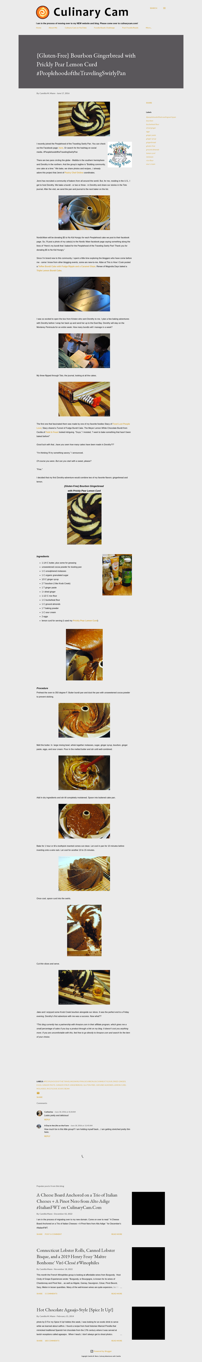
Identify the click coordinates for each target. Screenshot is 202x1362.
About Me (53, 28)
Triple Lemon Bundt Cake (49, 270)
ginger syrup (151, 139)
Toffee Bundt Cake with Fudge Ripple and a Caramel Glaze (66, 266)
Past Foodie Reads (130, 28)
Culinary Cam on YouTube (76, 28)
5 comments (51, 1293)
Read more (116, 1234)
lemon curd (150, 153)
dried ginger (151, 128)
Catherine (48, 1112)
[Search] (153, 8)
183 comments (52, 1341)
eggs (148, 131)
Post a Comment (53, 1234)
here (61, 148)
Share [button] (149, 103)
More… (149, 28)
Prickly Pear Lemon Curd (85, 621)
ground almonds (152, 149)
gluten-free (150, 146)
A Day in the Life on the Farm (56, 1125)
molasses (149, 157)
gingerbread (151, 142)
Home (38, 28)
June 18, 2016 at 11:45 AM (81, 1125)
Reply (47, 1119)
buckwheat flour (152, 124)
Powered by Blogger (101, 1351)
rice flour (149, 160)
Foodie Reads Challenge (104, 28)
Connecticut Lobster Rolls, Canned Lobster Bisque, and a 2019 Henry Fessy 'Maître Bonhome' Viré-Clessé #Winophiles (76, 1256)
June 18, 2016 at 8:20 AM (65, 1112)
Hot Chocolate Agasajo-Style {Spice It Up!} (75, 1310)
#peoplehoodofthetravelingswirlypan (161, 117)
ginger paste (151, 135)
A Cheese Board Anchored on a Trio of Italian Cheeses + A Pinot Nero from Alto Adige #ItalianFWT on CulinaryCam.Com (77, 1201)
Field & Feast (52, 432)
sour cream (150, 164)
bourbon (149, 121)
